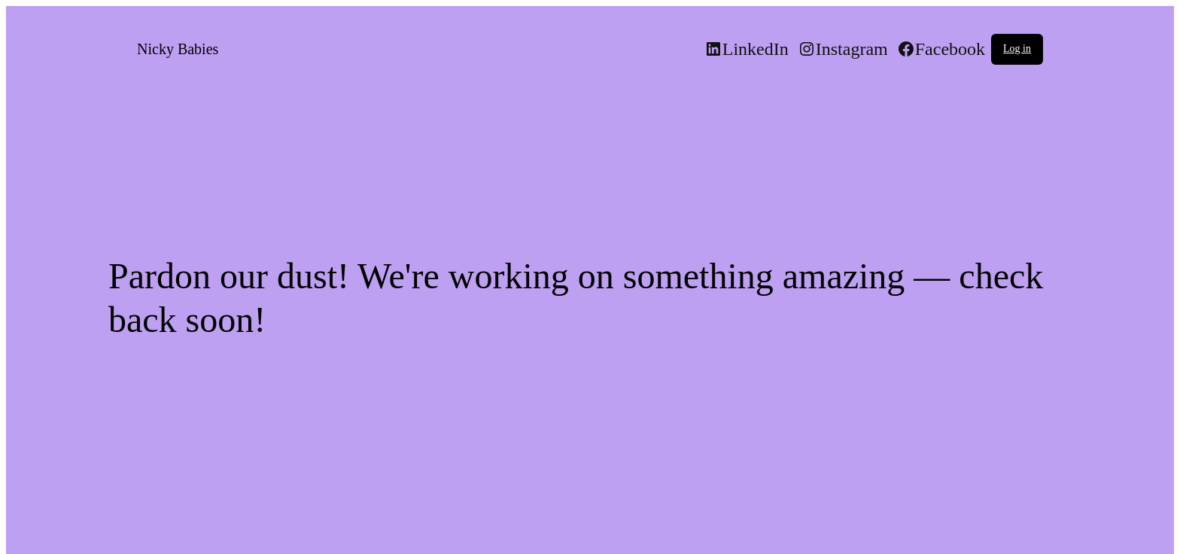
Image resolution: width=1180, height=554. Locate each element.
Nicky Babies (177, 49)
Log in (1017, 48)
